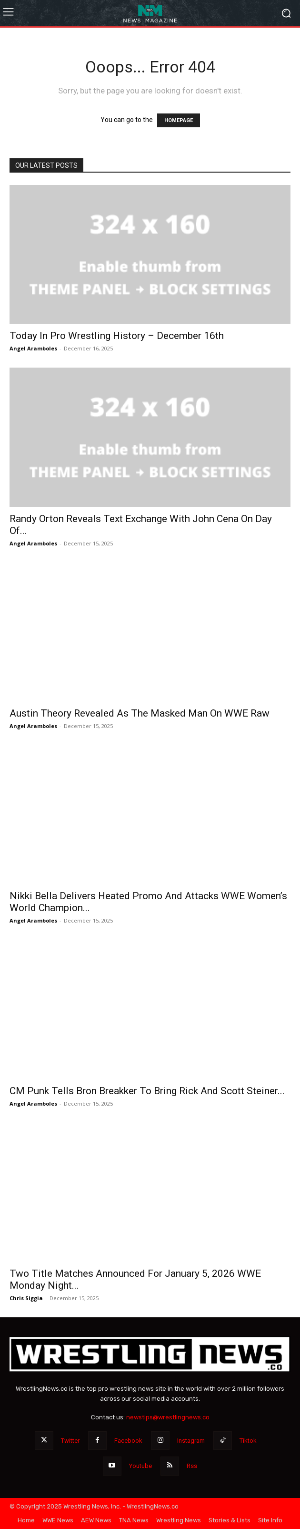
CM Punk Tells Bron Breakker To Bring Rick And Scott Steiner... (147, 1091)
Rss (192, 1465)
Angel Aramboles (33, 348)
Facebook (128, 1440)
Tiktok (248, 1440)
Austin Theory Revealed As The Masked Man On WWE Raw (140, 713)
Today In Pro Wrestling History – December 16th (117, 335)
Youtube (140, 1465)
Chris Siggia (26, 1298)
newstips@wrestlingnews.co (168, 1417)
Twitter (70, 1440)
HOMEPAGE (178, 120)
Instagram (191, 1440)
